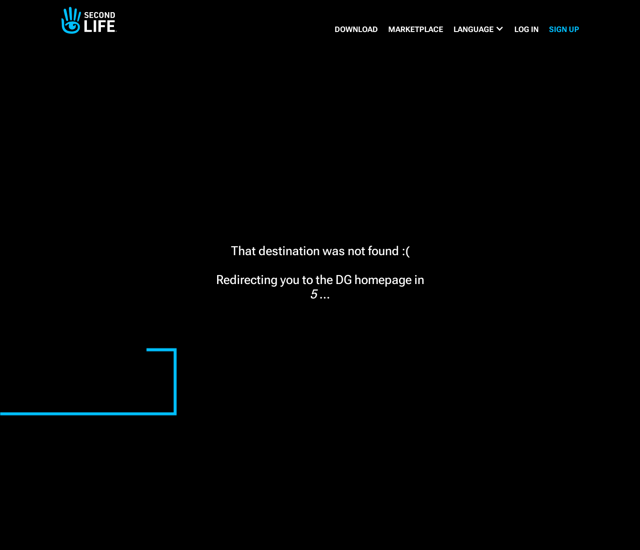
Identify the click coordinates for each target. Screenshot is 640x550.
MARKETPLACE (415, 29)
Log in (526, 29)
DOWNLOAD (356, 29)
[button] (479, 29)
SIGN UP (564, 29)
